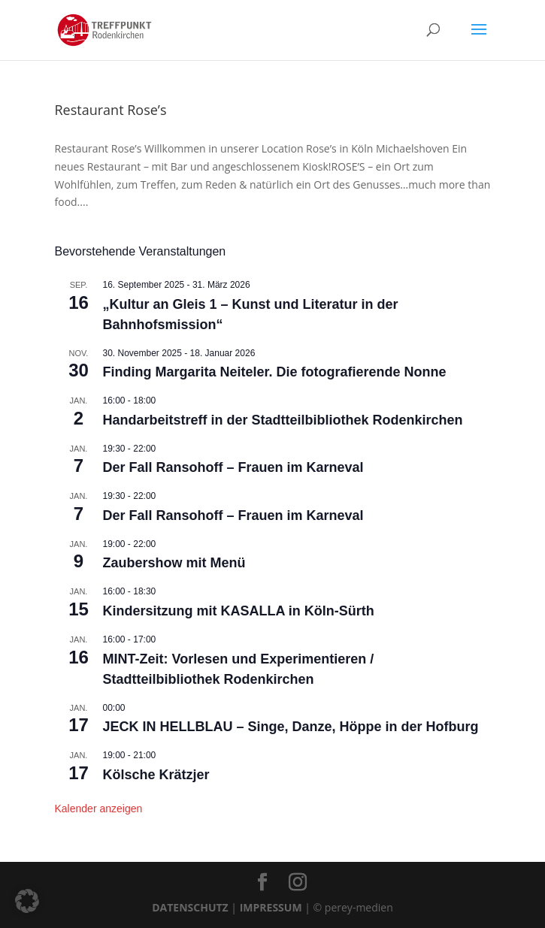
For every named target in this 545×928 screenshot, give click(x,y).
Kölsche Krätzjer (156, 774)
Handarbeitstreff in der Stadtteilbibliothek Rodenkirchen (283, 420)
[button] (27, 901)
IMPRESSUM (271, 907)
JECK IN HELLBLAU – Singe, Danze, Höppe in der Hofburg (291, 726)
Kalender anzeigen (99, 809)
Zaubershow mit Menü (174, 562)
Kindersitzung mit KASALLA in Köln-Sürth (238, 610)
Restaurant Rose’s (111, 110)
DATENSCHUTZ (190, 907)
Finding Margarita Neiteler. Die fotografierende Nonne (275, 371)
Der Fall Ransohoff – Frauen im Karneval (233, 467)
